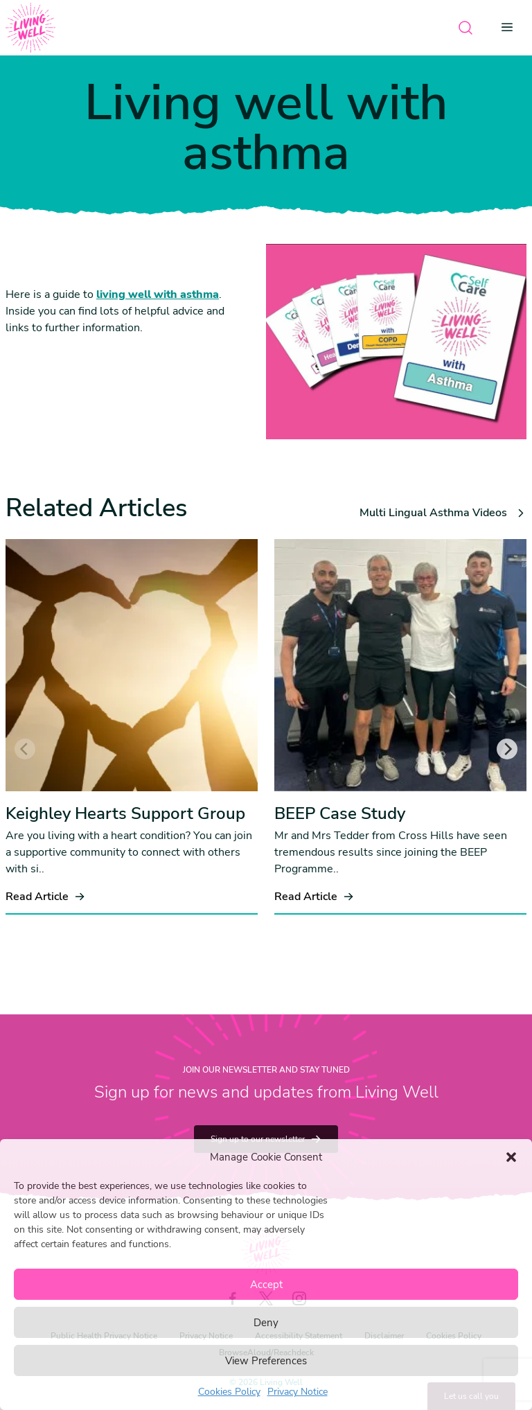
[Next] (507, 749)
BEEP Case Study (339, 813)
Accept (266, 1285)
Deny (266, 1323)
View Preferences (266, 1361)
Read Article (45, 896)
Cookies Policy (229, 1391)
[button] (511, 1157)
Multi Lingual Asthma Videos (443, 512)
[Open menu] (511, 28)
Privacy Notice (297, 1391)
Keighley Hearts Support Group (125, 813)
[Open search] (465, 28)
